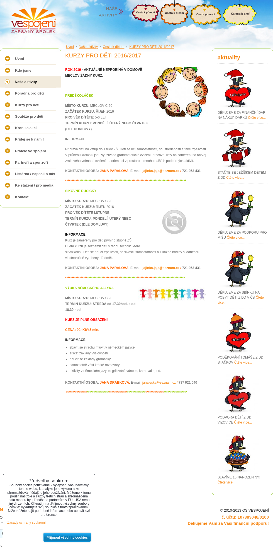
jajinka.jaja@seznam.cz (160, 171)
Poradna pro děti (29, 93)
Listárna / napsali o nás (35, 174)
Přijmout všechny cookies (67, 538)
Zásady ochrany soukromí (26, 522)
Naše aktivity (26, 82)
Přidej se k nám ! (29, 139)
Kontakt (21, 197)
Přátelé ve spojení (30, 151)
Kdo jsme (23, 70)
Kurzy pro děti (27, 105)
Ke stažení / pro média (34, 185)
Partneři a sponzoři (31, 162)
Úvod (19, 59)
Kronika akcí (25, 128)
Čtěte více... (257, 118)
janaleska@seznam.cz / (169, 382)
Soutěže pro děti (29, 116)
